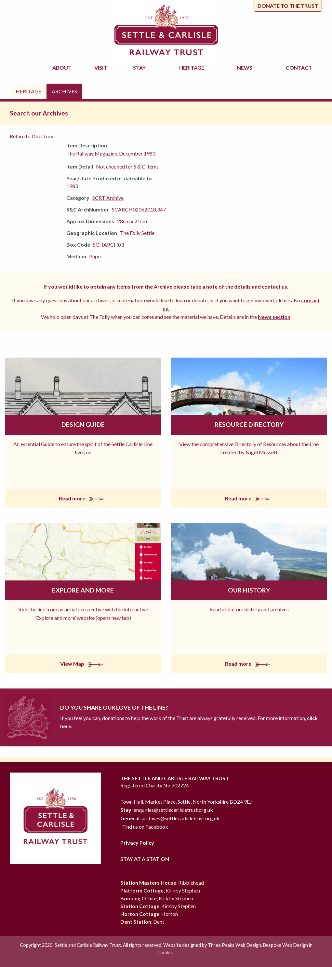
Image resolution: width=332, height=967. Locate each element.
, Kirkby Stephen (160, 890)
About (62, 67)
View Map (83, 664)
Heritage (192, 67)
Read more (83, 498)
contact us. (275, 286)
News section (274, 317)
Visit (101, 67)
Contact (299, 67)
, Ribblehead (162, 882)
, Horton (149, 914)
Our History (249, 590)
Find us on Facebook (145, 827)
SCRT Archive (108, 198)
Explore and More (83, 590)
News (245, 67)
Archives (64, 91)
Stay (140, 67)
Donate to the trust (288, 6)
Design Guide (83, 424)
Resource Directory (249, 424)
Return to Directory (31, 136)
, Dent (142, 922)
